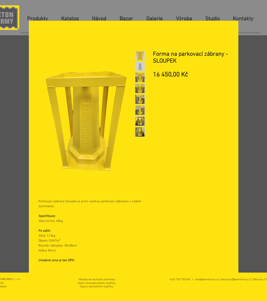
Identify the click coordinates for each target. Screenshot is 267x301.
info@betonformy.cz (207, 279)
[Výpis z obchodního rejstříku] (96, 286)
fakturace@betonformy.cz (235, 279)
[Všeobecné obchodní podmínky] (97, 279)
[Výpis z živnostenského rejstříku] (97, 283)
